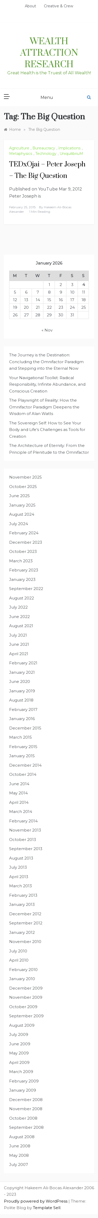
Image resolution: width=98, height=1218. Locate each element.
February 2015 (23, 746)
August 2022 (21, 598)
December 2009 (26, 988)
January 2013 (22, 904)
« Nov (47, 330)
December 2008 (26, 1099)
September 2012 (25, 922)
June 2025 (19, 495)
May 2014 (18, 792)
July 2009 (18, 1034)
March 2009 (21, 1071)
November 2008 (25, 1108)
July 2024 (18, 523)
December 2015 (25, 728)
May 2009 (19, 1053)
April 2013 (18, 876)
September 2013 (25, 848)
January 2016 (22, 718)
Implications (69, 148)
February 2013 (23, 895)
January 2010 (22, 978)
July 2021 (18, 635)
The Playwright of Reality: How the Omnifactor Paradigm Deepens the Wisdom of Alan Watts (44, 407)
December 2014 (25, 765)
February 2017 (23, 709)
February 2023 (23, 570)
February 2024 (23, 532)
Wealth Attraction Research (49, 53)
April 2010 (18, 960)
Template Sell (46, 1207)
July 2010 (18, 950)
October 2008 (23, 1118)
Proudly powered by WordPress (36, 1201)
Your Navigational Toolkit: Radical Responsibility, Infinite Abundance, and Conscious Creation (47, 384)
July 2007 (18, 1164)
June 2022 (19, 616)
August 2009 (21, 1025)
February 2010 (23, 969)
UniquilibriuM (71, 153)
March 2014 (20, 811)
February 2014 (23, 820)
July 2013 (18, 867)
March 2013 (20, 885)
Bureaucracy (43, 148)
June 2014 (19, 783)
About (30, 6)
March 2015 (20, 737)
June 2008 (19, 1145)
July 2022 (18, 607)
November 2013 (25, 830)
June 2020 (19, 681)
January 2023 (22, 579)
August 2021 (21, 625)
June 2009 (19, 1043)
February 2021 (23, 662)
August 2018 (21, 700)
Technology (45, 153)
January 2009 (22, 1090)
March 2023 (21, 560)
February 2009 (24, 1081)
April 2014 (18, 802)
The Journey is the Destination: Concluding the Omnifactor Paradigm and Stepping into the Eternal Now (46, 361)
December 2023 (25, 542)
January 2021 (22, 672)
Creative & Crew (58, 6)
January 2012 (22, 932)
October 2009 (23, 1006)
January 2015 (22, 755)
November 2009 (25, 997)
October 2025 (23, 486)
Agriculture (19, 148)
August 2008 (21, 1136)
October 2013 (22, 839)
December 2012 (25, 913)
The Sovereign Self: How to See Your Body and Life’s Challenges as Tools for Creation (47, 429)
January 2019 (22, 690)
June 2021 (19, 644)
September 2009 (26, 1015)
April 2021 (18, 653)
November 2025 (25, 477)
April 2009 (19, 1062)
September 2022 (26, 588)
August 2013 (21, 858)
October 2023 (23, 551)
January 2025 (22, 505)
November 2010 (25, 941)
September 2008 (26, 1127)
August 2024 (21, 514)
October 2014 (22, 774)
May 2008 (19, 1155)
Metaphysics (20, 153)
